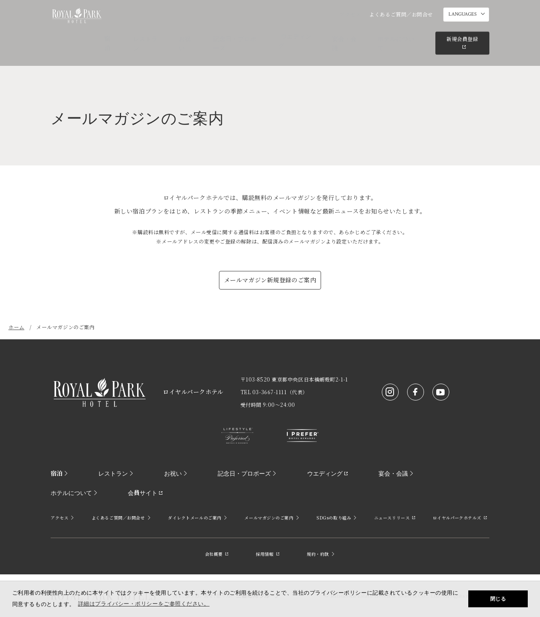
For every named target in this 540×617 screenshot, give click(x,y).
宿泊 (138, 36)
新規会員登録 (460, 35)
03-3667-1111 (269, 391)
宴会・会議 (350, 36)
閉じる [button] (498, 599)
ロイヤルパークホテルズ (460, 517)
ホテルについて (397, 36)
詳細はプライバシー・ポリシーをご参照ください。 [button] (144, 604)
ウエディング (307, 36)
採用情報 (268, 554)
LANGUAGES (462, 14)
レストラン (169, 36)
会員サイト (68, 492)
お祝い (204, 36)
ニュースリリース (395, 517)
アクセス (350, 14)
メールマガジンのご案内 (272, 517)
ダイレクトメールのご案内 (197, 517)
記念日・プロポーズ (251, 36)
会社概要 (217, 554)
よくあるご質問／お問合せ (401, 14)
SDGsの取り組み (336, 517)
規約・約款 (321, 554)
